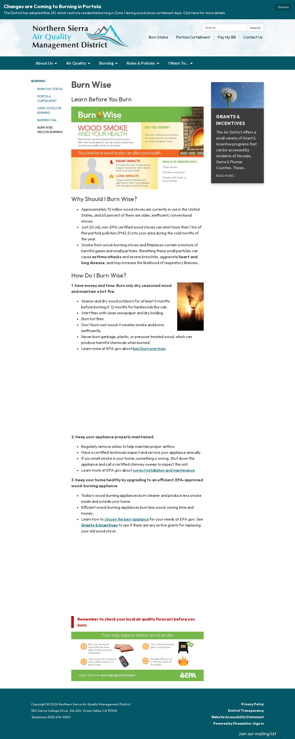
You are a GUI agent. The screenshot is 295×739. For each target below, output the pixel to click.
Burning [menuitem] (106, 63)
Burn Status (158, 37)
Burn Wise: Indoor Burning (50, 130)
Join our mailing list (257, 734)
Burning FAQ (46, 120)
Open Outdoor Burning (49, 110)
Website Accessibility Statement (237, 717)
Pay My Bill (227, 37)
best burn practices (149, 348)
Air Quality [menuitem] (76, 63)
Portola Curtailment (193, 37)
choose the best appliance (126, 519)
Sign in (258, 723)
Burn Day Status (49, 89)
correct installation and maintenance (164, 470)
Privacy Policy (252, 704)
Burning (38, 81)
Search (255, 28)
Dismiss (283, 7)
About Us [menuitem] (44, 63)
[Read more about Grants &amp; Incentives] (237, 132)
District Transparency (246, 711)
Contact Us (253, 37)
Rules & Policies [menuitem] (141, 63)
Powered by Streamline (232, 723)
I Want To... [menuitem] (178, 63)
